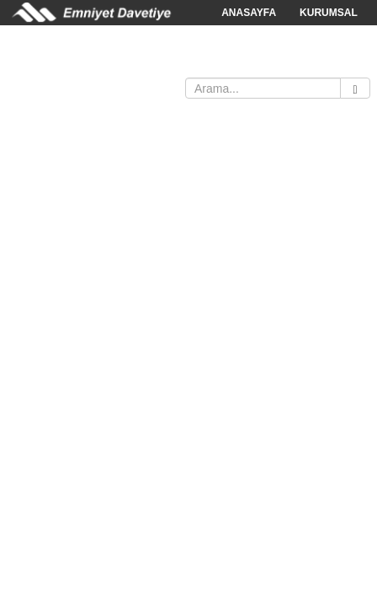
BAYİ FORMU (204, 63)
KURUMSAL (329, 13)
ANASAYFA (248, 13)
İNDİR (137, 63)
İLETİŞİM (281, 63)
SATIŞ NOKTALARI (53, 63)
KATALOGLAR (255, 38)
